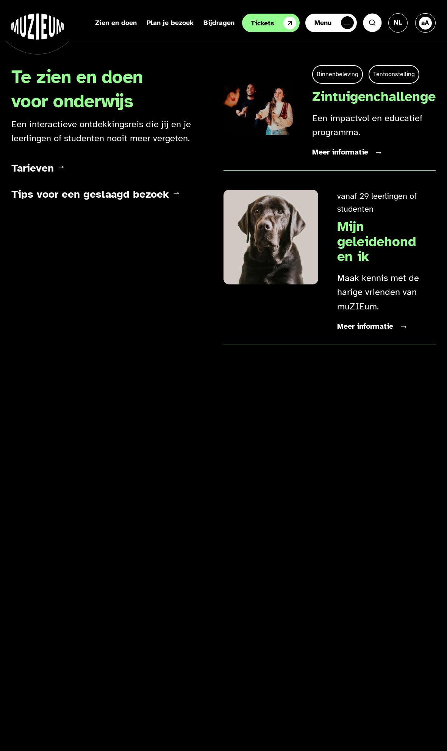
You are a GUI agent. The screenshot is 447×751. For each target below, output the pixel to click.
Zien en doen (116, 23)
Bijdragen (218, 23)
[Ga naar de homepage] (37, 26)
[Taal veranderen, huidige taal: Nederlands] (398, 22)
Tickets (273, 23)
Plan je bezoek (170, 23)
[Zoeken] (372, 22)
